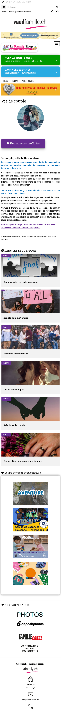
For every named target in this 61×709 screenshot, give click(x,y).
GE (7, 2)
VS (14, 2)
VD (3, 2)
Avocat (12, 11)
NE (10, 2)
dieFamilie (21, 2)
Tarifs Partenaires (23, 11)
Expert (4, 11)
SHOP (28, 2)
